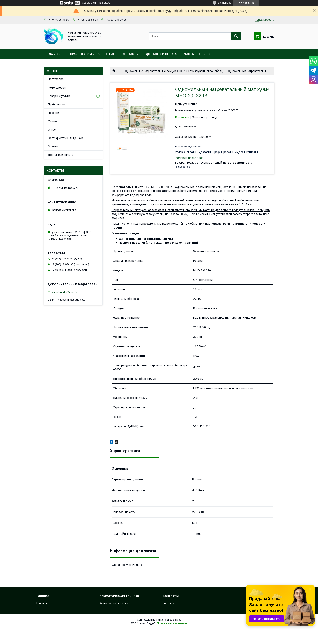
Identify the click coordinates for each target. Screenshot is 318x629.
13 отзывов (224, 2)
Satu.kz (177, 619)
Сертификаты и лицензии (65, 138)
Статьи (52, 121)
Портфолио (56, 79)
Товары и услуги (81, 54)
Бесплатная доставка (188, 146)
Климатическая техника (114, 603)
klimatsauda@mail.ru (64, 292)
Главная (54, 54)
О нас (110, 54)
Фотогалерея (57, 87)
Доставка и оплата (161, 54)
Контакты (130, 54)
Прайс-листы (56, 104)
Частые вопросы (198, 54)
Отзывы (53, 146)
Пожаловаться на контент (172, 623)
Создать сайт (90, 2)
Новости (53, 112)
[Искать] (236, 36)
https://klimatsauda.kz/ (71, 299)
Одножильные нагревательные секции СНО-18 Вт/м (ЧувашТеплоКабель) (174, 71)
